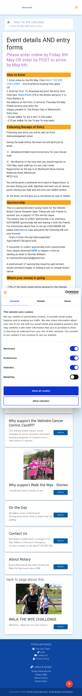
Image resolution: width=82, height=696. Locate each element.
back (61, 627)
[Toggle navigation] (76, 7)
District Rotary (41, 678)
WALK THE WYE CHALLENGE (28, 22)
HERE (34, 250)
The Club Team (41, 648)
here (22, 229)
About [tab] (67, 301)
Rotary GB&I (41, 674)
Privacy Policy (41, 658)
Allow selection (41, 400)
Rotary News (41, 681)
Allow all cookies (41, 391)
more (60, 433)
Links (41, 652)
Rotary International (41, 671)
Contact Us (41, 655)
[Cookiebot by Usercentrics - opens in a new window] (65, 293)
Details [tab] (41, 301)
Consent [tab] (14, 301)
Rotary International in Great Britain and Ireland (49, 692)
